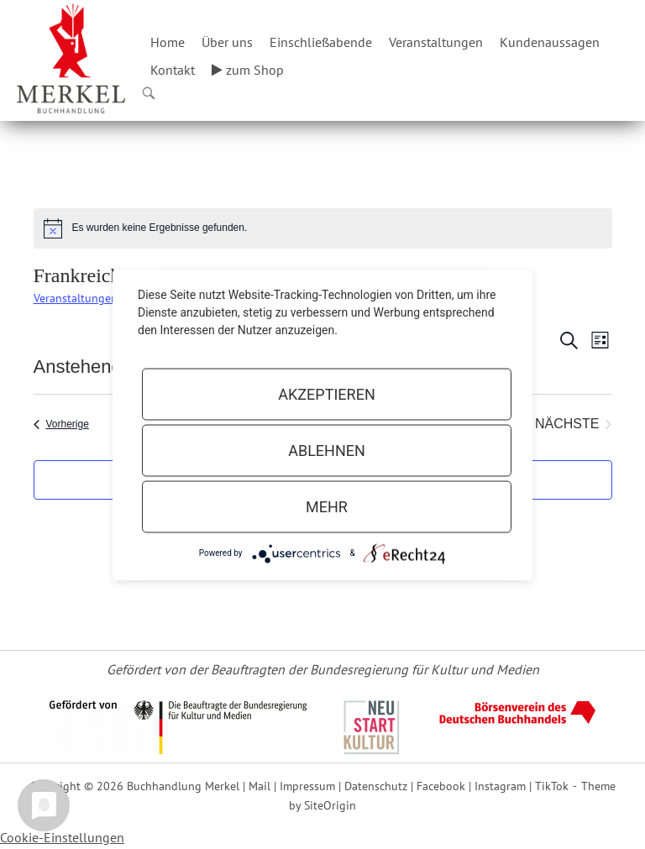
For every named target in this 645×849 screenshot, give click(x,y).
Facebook (441, 786)
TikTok (552, 786)
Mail (259, 786)
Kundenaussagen (550, 42)
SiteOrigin (330, 805)
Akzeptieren (326, 393)
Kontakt (172, 69)
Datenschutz (375, 786)
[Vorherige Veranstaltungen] (61, 424)
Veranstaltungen (436, 42)
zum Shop (248, 69)
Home (167, 42)
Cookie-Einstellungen (62, 837)
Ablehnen (326, 450)
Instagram (500, 786)
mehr (327, 506)
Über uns (227, 42)
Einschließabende (321, 42)
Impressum (307, 786)
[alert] (323, 228)
